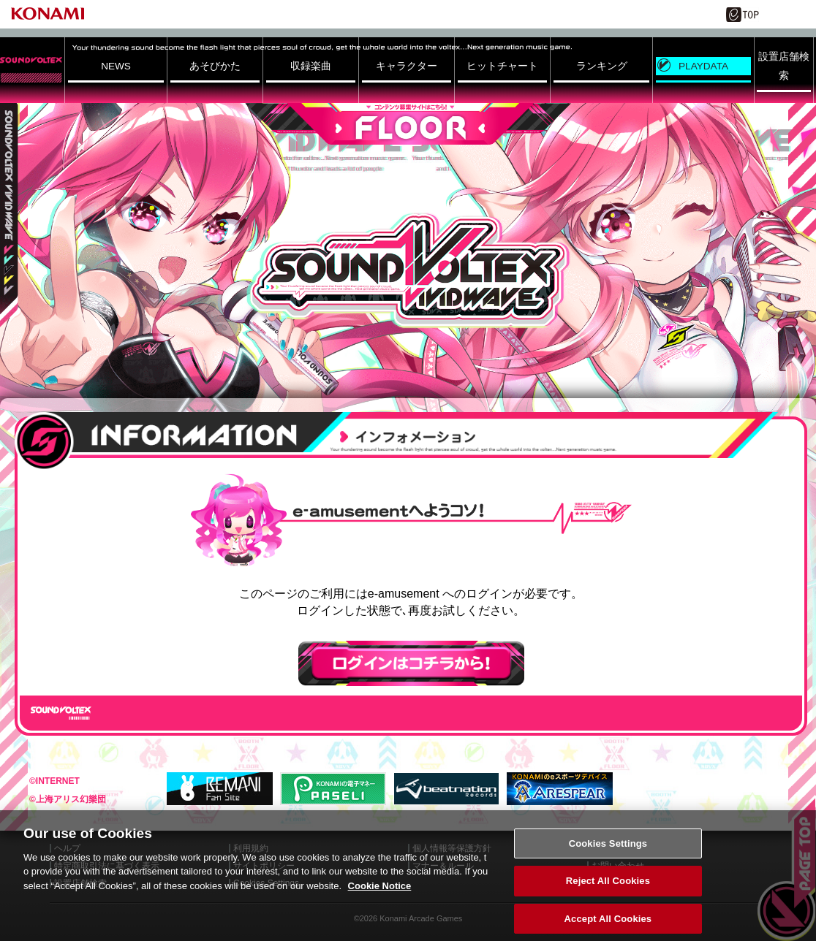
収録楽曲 (310, 66)
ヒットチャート (502, 66)
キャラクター (406, 66)
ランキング (601, 66)
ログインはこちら (411, 663)
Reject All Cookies (608, 892)
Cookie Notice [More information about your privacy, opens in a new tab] (380, 896)
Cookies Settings (608, 854)
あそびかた (215, 66)
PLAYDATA (703, 66)
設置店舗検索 (783, 66)
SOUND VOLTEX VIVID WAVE (408, 271)
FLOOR (408, 124)
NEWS (116, 66)
